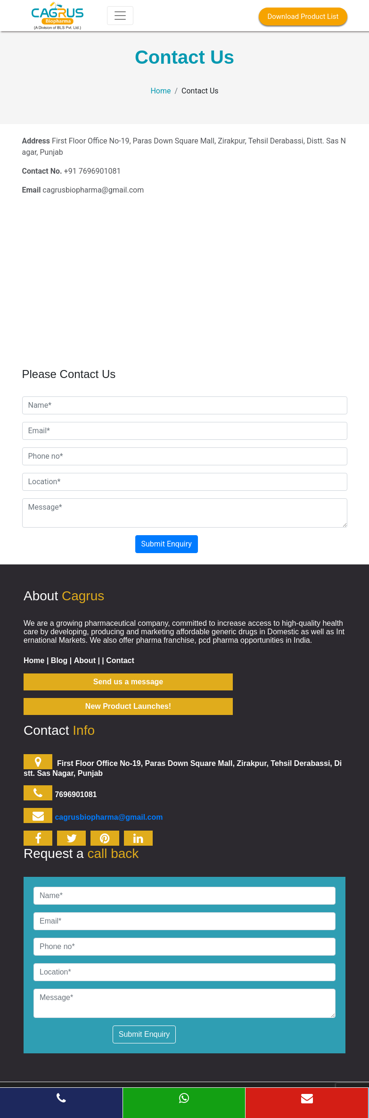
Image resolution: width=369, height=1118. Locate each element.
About (85, 660)
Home (160, 90)
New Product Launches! (128, 706)
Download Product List (302, 16)
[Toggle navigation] (120, 15)
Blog (59, 660)
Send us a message (128, 682)
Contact (120, 660)
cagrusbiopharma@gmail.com (109, 817)
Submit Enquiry (166, 543)
